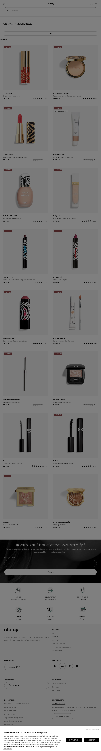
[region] (50, 738)
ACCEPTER (91, 740)
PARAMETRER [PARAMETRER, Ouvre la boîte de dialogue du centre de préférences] (73, 740)
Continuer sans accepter (92, 729)
